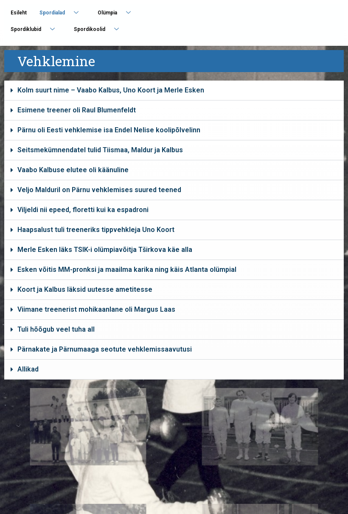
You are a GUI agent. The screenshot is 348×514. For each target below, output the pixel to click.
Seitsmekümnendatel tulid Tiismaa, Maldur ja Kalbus (100, 150)
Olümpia (117, 12)
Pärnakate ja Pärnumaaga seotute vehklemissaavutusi (104, 349)
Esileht (19, 13)
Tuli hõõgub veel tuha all (56, 329)
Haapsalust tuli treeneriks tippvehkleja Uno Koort (95, 230)
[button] (174, 91)
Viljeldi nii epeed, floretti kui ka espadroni (83, 210)
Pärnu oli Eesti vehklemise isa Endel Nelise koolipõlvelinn (108, 130)
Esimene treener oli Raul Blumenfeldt (76, 110)
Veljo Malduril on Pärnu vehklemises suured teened (99, 190)
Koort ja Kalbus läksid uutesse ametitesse (84, 289)
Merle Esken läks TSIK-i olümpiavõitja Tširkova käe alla (104, 250)
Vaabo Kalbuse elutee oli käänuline (73, 170)
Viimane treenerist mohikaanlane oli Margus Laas (96, 309)
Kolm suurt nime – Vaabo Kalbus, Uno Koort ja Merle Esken (110, 90)
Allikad (28, 369)
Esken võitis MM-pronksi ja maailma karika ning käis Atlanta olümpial (126, 269)
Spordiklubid (36, 29)
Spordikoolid (99, 29)
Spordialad (62, 12)
